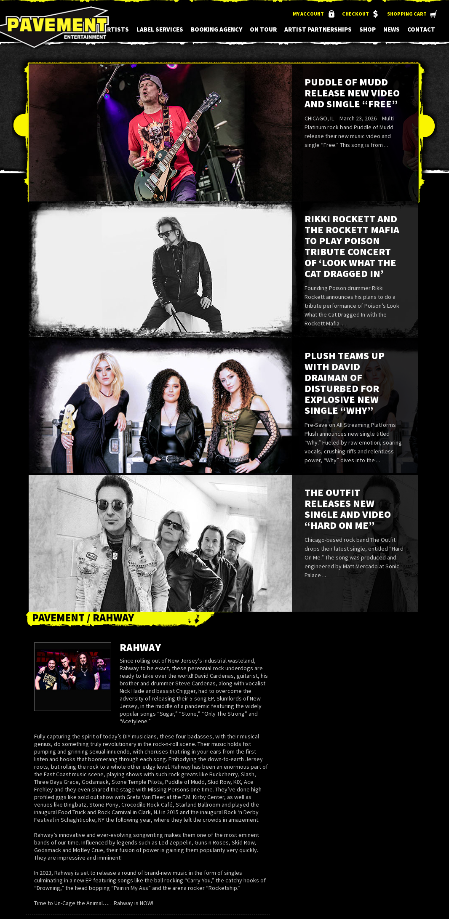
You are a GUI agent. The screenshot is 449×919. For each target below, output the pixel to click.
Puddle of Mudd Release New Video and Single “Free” (352, 92)
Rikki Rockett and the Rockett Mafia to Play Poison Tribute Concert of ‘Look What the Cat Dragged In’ (352, 246)
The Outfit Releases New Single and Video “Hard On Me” (348, 509)
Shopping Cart (407, 14)
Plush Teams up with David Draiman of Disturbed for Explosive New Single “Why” (345, 383)
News (391, 29)
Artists (116, 29)
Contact (421, 29)
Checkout (355, 14)
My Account (308, 14)
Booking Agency (216, 29)
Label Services (159, 29)
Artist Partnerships (318, 29)
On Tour (263, 29)
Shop (367, 29)
